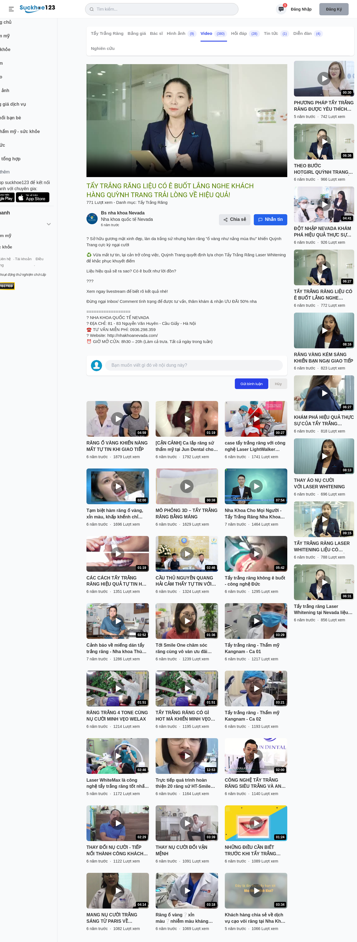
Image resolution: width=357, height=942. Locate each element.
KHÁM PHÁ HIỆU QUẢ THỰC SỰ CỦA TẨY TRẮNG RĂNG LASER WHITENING (324, 421)
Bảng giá (137, 33)
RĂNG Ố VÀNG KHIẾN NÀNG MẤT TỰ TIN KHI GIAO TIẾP (117, 446)
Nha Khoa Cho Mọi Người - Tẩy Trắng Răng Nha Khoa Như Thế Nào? (253, 514)
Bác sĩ (156, 33)
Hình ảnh (182, 33)
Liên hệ (31, 264)
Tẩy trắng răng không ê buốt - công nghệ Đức (255, 581)
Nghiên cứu (103, 48)
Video (214, 33)
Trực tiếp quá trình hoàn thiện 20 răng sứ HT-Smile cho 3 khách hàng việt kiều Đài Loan (184, 784)
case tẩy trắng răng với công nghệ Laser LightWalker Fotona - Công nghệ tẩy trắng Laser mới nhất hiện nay (256, 447)
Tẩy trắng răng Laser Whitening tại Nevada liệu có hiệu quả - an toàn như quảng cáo (321, 610)
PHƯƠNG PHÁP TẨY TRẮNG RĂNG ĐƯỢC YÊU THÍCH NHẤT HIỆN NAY (324, 106)
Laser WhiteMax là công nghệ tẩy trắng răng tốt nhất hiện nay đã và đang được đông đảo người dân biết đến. (116, 784)
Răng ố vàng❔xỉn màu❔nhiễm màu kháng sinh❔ (182, 918)
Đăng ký (334, 9)
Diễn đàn (308, 33)
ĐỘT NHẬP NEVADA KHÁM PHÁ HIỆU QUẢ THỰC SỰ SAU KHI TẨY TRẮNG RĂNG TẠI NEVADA (322, 232)
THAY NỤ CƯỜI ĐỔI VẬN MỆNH (181, 850)
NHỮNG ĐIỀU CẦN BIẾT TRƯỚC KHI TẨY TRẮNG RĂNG (250, 851)
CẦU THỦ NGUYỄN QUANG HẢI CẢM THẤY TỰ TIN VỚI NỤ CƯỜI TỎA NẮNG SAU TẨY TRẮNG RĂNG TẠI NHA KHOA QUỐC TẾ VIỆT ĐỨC (185, 582)
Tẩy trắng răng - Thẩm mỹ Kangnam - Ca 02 (252, 715)
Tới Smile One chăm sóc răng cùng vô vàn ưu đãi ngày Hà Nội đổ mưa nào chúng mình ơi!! (182, 649)
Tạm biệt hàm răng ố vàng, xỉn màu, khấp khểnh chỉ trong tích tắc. (114, 514)
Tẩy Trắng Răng (107, 33)
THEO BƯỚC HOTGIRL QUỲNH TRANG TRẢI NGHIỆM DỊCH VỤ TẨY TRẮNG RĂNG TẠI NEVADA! (323, 169)
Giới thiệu (13, 264)
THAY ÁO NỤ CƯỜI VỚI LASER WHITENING (319, 483)
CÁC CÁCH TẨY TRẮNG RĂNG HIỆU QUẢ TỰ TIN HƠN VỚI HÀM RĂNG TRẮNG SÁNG (117, 582)
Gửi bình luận (251, 383)
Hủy (278, 383)
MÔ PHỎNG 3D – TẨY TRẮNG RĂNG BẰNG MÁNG (187, 513)
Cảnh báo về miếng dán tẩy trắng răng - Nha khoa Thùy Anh (115, 649)
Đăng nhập (301, 9)
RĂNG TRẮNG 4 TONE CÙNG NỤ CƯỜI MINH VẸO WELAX (117, 715)
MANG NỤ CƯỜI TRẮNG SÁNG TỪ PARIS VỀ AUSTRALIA (111, 918)
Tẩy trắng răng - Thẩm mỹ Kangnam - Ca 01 (252, 648)
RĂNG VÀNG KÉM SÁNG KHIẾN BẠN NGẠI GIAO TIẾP (323, 357)
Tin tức (276, 33)
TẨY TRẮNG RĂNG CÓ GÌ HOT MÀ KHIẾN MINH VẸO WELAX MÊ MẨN (183, 716)
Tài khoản (49, 264)
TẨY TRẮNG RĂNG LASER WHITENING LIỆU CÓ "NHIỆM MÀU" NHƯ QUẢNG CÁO (323, 547)
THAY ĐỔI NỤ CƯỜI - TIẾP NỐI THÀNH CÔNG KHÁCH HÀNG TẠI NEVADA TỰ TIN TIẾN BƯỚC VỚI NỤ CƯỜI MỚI (114, 851)
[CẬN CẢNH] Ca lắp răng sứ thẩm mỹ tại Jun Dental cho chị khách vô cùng (185, 447)
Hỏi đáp (245, 33)
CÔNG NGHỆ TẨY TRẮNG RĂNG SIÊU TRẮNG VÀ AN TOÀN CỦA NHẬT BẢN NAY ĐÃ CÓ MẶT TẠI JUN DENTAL (256, 784)
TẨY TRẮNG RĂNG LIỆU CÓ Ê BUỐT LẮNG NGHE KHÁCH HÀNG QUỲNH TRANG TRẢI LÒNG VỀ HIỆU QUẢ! (323, 295)
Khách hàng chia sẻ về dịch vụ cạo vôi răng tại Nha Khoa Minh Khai (255, 918)
